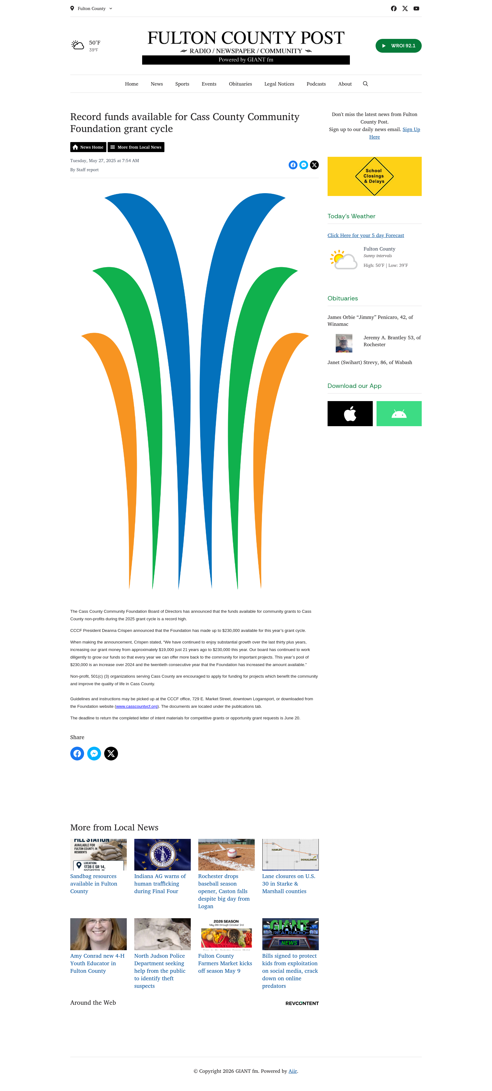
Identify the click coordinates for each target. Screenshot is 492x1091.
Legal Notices (279, 84)
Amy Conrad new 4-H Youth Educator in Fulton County (98, 946)
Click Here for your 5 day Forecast (366, 235)
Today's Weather (352, 216)
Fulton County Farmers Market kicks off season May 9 (226, 946)
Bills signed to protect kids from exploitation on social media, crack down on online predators (290, 954)
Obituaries (240, 84)
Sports (182, 84)
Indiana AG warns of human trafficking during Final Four (162, 867)
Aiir (293, 1071)
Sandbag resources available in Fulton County (98, 867)
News (157, 84)
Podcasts (316, 84)
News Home (91, 147)
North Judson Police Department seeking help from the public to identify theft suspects (162, 954)
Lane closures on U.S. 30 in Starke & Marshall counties (290, 867)
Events (209, 84)
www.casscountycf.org (137, 706)
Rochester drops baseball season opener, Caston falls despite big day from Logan (226, 875)
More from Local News (139, 147)
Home (131, 84)
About (345, 84)
